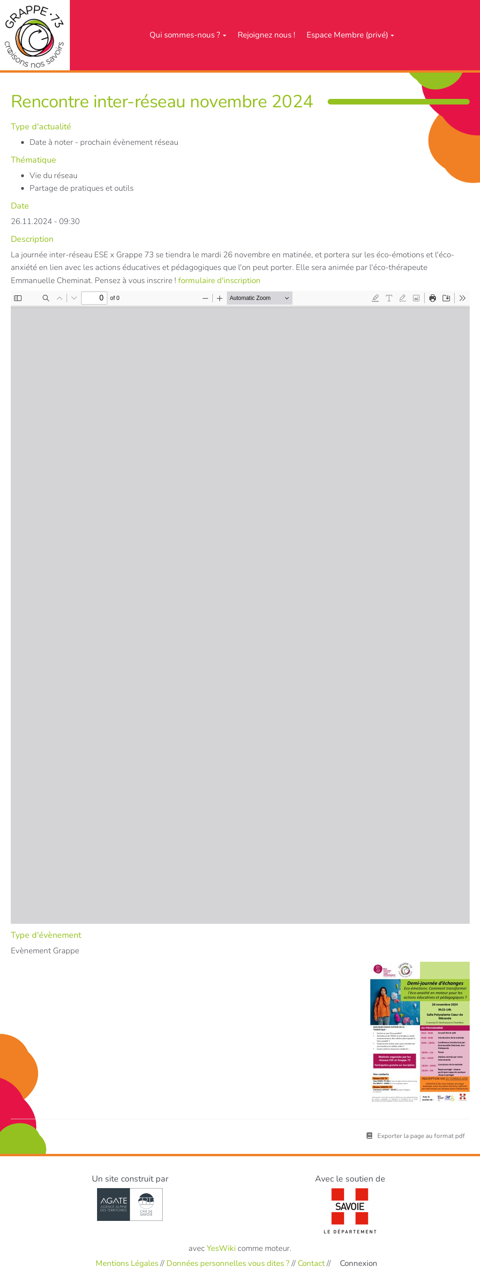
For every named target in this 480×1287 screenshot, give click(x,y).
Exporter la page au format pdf (416, 1135)
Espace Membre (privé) (350, 35)
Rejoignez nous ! (266, 35)
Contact (311, 1263)
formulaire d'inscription (219, 280)
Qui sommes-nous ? (188, 35)
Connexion (358, 1263)
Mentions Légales (127, 1263)
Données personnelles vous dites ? (228, 1263)
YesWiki (221, 1248)
